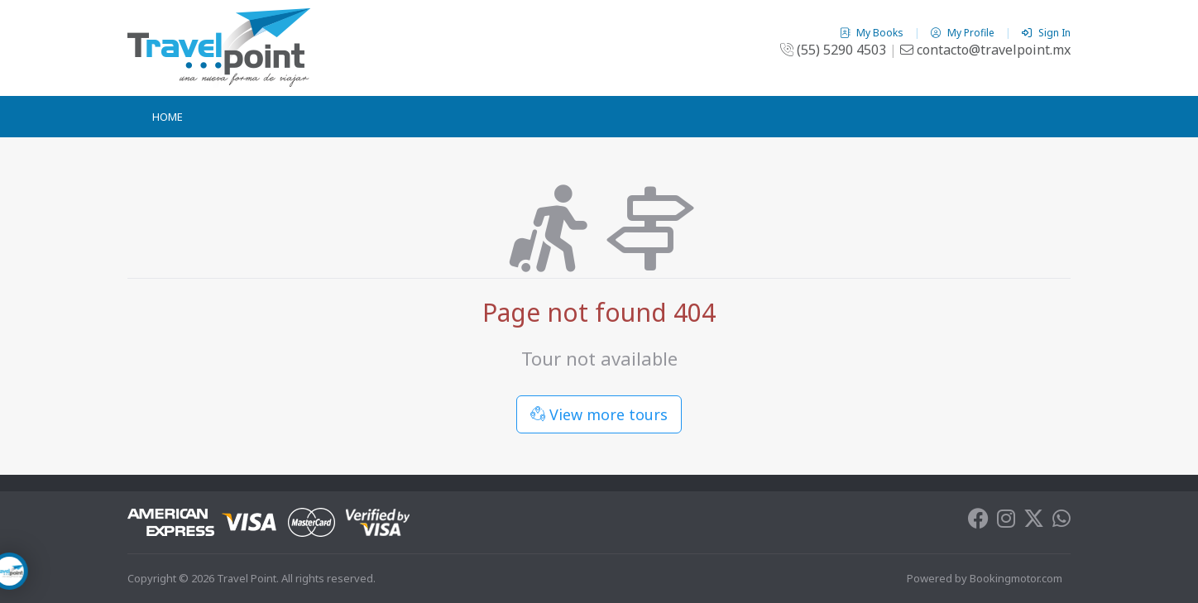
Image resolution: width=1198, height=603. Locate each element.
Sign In (1046, 33)
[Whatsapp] (1061, 521)
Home (167, 116)
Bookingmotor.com (1016, 578)
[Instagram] (1006, 521)
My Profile (964, 33)
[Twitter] (1033, 521)
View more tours (599, 414)
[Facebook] (978, 521)
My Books (873, 33)
